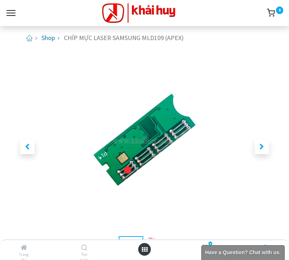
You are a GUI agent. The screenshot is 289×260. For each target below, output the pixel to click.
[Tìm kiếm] (84, 247)
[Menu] (11, 13)
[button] (27, 147)
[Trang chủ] (24, 247)
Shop (48, 38)
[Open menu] (145, 249)
